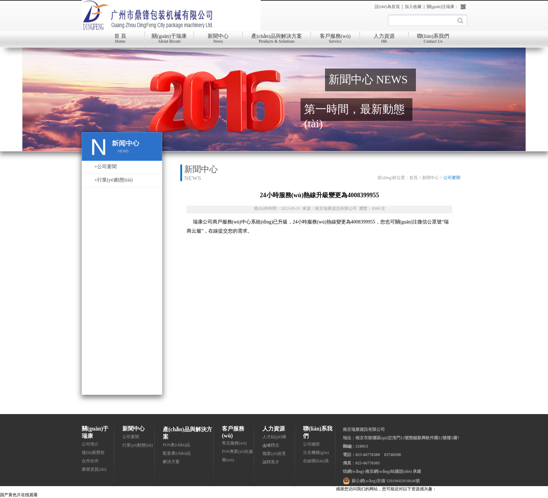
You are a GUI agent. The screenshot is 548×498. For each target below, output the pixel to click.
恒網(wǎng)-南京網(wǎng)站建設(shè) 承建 (382, 471)
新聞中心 (218, 40)
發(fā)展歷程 (93, 452)
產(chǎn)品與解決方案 (276, 40)
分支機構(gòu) (316, 452)
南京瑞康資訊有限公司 (364, 429)
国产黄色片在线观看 (19, 494)
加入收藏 (413, 6)
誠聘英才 (270, 462)
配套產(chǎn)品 (177, 453)
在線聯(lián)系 (316, 460)
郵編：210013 (355, 446)
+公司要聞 (105, 166)
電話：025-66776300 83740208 (372, 454)
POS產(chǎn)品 (176, 444)
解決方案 (171, 461)
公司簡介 (90, 444)
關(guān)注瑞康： (443, 6)
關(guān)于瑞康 (169, 40)
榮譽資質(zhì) (94, 469)
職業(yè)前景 (274, 453)
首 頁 (120, 40)
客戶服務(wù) (335, 40)
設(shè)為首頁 (387, 6)
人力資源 (384, 40)
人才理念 (270, 445)
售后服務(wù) (234, 443)
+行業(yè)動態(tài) (113, 180)
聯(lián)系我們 (433, 40)
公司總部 (311, 444)
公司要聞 (130, 436)
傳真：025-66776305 (361, 463)
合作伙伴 (90, 460)
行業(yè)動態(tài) (137, 445)
